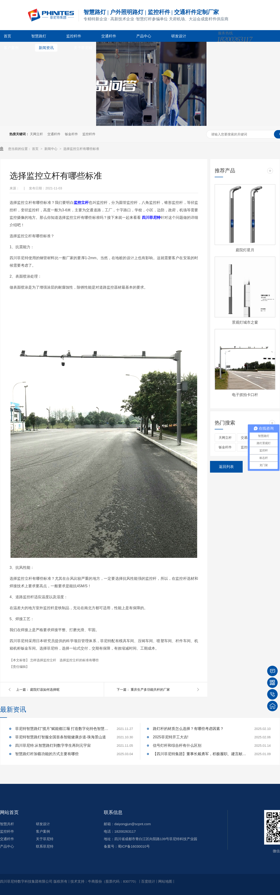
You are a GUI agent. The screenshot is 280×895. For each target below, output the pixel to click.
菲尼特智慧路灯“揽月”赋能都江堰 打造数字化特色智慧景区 (61, 729)
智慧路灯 (38, 36)
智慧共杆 (7, 824)
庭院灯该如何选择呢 (45, 689)
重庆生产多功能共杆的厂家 (150, 689)
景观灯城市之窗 (245, 322)
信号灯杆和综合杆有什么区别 (177, 745)
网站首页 (9, 812)
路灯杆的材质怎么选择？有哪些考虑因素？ (188, 729)
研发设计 (178, 36)
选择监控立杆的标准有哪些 (79, 660)
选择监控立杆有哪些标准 (81, 149)
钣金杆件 (71, 134)
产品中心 (143, 36)
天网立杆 (36, 134)
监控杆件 (73, 36)
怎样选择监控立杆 (43, 660)
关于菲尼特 (83, 48)
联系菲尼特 (44, 846)
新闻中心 (51, 149)
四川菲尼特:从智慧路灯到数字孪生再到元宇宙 (53, 745)
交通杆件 (108, 36)
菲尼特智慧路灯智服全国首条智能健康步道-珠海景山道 (60, 737)
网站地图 (165, 881)
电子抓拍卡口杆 (245, 395)
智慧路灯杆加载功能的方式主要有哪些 (47, 754)
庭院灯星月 (245, 250)
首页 (7, 36)
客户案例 (11, 48)
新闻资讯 (46, 48)
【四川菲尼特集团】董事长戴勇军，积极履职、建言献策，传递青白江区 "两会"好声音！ (199, 754)
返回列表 (226, 467)
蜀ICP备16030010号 (134, 846)
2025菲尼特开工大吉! (170, 737)
